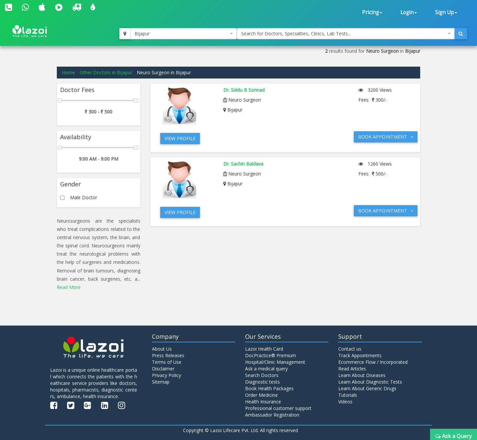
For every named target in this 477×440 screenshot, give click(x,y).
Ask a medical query (266, 368)
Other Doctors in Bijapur (106, 72)
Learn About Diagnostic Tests (370, 382)
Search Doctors (261, 375)
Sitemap (160, 382)
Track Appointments (360, 355)
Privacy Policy (166, 375)
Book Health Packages (269, 388)
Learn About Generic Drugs (367, 388)
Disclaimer (163, 368)
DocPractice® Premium (270, 355)
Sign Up (446, 12)
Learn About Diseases (361, 375)
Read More (69, 287)
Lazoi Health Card (264, 349)
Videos (345, 401)
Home (68, 72)
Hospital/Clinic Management (275, 362)
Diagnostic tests (262, 382)
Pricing (372, 12)
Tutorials (347, 395)
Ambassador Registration (272, 415)
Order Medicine (261, 395)
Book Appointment (385, 137)
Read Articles (352, 368)
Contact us (349, 349)
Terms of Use (166, 362)
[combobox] (183, 33)
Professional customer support (278, 408)
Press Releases (168, 355)
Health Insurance (263, 401)
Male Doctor (83, 197)
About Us (162, 349)
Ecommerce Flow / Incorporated (373, 362)
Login (408, 12)
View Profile (180, 138)
